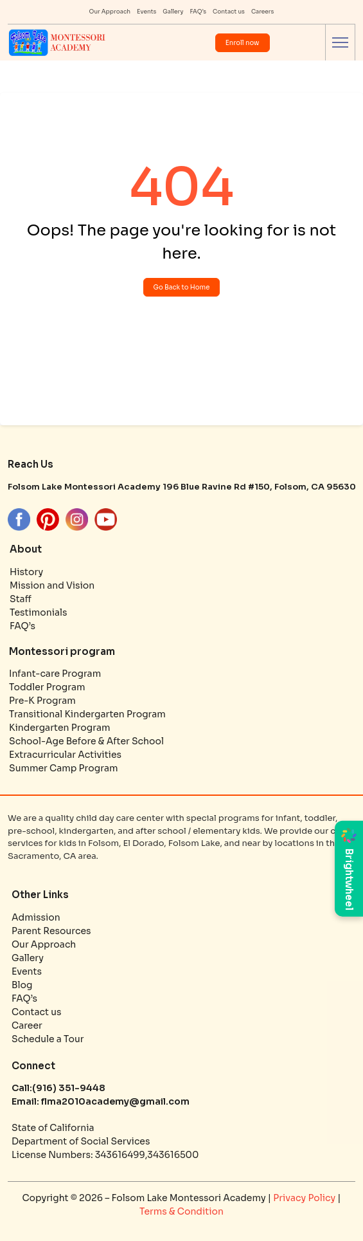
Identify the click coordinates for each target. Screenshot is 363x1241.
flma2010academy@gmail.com (114, 1101)
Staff (20, 599)
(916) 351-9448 (68, 1088)
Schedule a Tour (48, 1039)
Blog (22, 985)
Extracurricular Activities (65, 754)
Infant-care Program (55, 673)
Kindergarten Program (60, 727)
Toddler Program (47, 687)
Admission (36, 917)
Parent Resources (51, 931)
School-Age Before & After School (86, 741)
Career (27, 1025)
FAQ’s (198, 11)
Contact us (229, 11)
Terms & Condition (181, 1211)
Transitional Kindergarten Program (87, 714)
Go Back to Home (182, 287)
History (26, 572)
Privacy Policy (305, 1198)
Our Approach (110, 11)
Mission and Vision (52, 585)
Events (146, 11)
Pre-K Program (42, 700)
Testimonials (38, 612)
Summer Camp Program (63, 768)
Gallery (173, 11)
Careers (262, 11)
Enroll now (243, 43)
